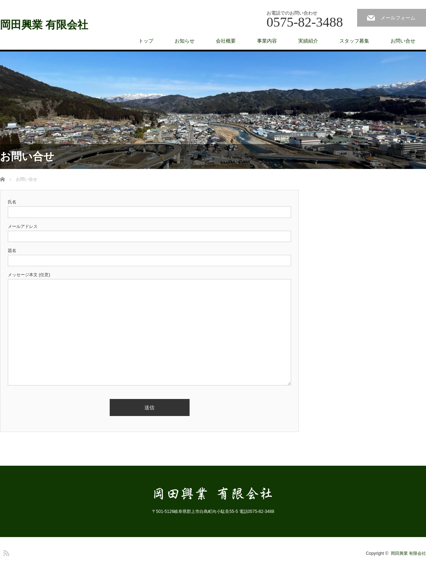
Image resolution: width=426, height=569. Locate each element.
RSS (5, 552)
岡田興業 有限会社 (44, 25)
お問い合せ (402, 41)
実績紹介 (308, 41)
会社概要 (226, 41)
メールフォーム (398, 18)
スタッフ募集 (354, 41)
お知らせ (185, 41)
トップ (145, 41)
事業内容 (267, 41)
